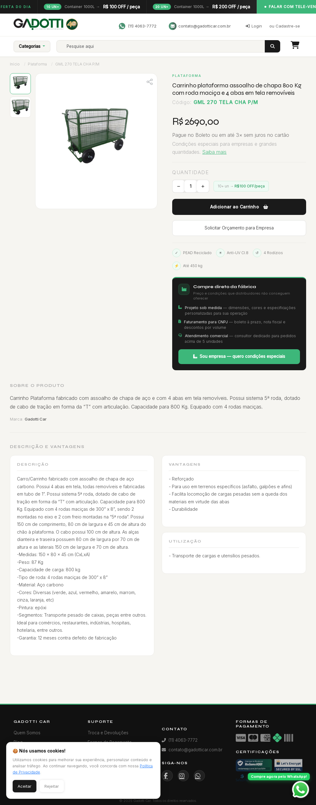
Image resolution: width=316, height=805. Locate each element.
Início (15, 64)
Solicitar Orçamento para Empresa (239, 227)
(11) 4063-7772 (137, 26)
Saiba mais (214, 152)
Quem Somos (27, 732)
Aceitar (24, 786)
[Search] (166, 46)
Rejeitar (51, 786)
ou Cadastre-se (284, 25)
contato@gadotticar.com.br (200, 26)
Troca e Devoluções (108, 732)
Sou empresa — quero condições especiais (239, 356)
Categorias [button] (30, 46)
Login (254, 25)
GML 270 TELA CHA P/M (77, 64)
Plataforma (37, 64)
